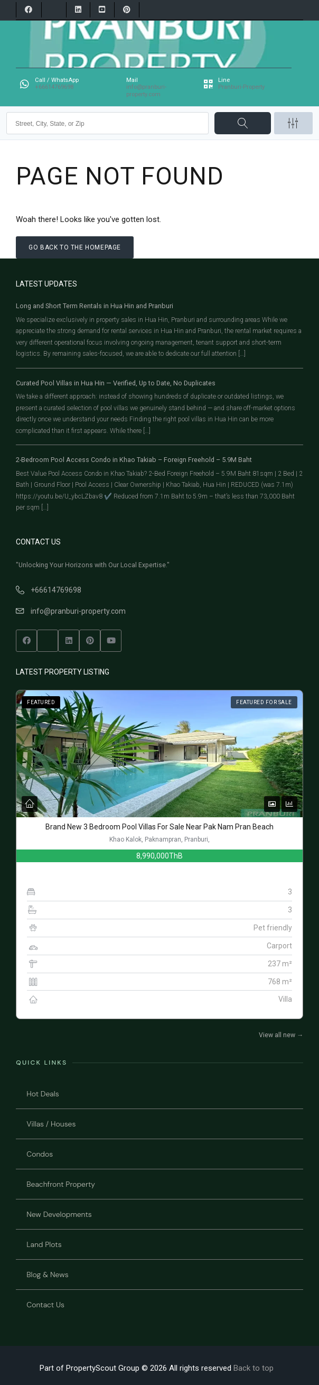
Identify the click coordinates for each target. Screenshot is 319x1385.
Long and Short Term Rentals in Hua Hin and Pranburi (94, 306)
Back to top (253, 1368)
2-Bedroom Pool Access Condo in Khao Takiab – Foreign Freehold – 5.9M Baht (134, 460)
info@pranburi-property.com (78, 611)
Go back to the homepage (75, 247)
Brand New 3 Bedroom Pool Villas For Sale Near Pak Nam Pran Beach (159, 827)
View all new (281, 1035)
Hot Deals (42, 1093)
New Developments (59, 1214)
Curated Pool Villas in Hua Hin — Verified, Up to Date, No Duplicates (115, 383)
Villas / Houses (51, 1124)
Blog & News (47, 1274)
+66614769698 (56, 590)
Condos (39, 1154)
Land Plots (43, 1244)
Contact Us (45, 1304)
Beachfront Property (60, 1184)
